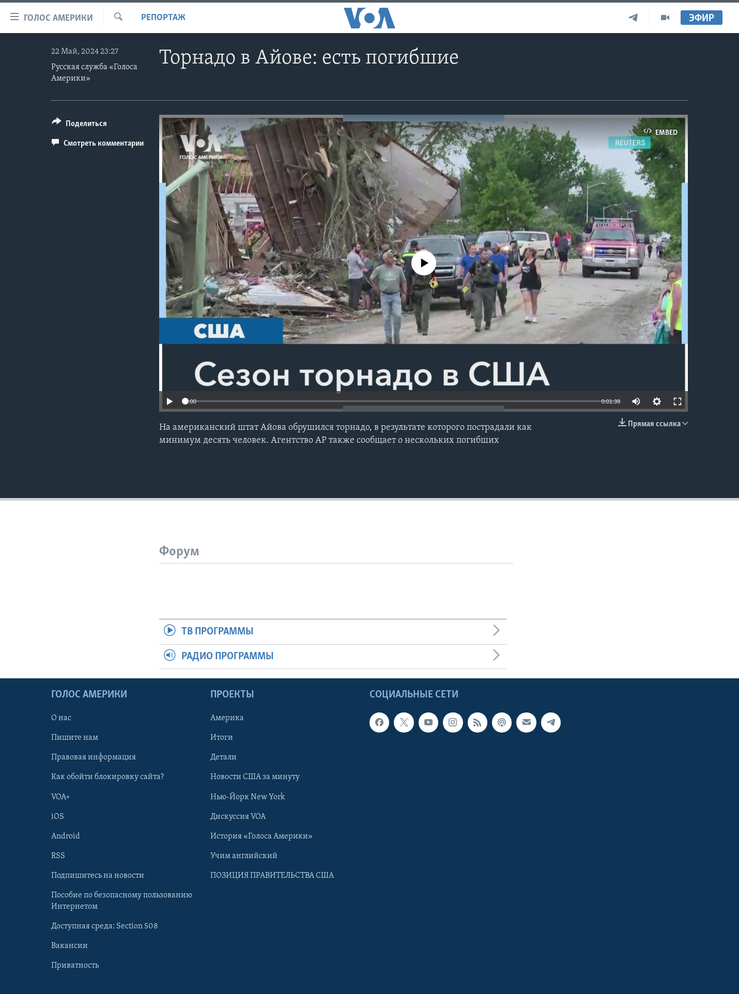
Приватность (75, 965)
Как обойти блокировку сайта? (107, 777)
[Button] (79, 125)
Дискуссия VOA (238, 817)
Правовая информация (93, 757)
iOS (57, 817)
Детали (223, 757)
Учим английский (244, 856)
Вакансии (69, 946)
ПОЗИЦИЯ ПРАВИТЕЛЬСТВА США (272, 876)
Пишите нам (74, 738)
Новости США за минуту (255, 777)
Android (65, 836)
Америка (227, 718)
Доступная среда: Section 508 (104, 926)
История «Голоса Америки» (261, 836)
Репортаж (163, 18)
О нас (61, 718)
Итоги (221, 738)
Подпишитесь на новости (97, 876)
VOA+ (60, 797)
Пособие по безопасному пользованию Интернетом (121, 901)
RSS (58, 856)
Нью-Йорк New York (247, 797)
